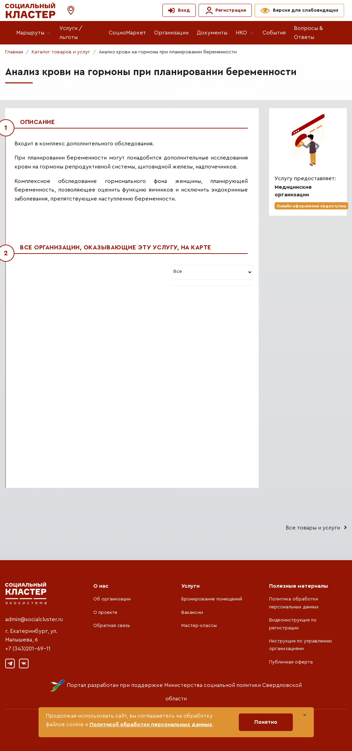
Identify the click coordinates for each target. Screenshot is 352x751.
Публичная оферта (291, 662)
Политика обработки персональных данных (294, 603)
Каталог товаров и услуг (61, 52)
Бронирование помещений (211, 599)
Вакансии (192, 612)
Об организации (112, 599)
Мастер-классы (199, 625)
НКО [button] (241, 32)
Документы (212, 32)
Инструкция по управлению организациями (300, 645)
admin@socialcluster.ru (34, 619)
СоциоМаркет (127, 32)
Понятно (265, 722)
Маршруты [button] (30, 32)
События (274, 32)
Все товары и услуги (316, 528)
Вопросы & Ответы (308, 32)
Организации (171, 32)
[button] (67, 10)
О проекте (105, 612)
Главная (14, 52)
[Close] (304, 715)
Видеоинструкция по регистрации (293, 624)
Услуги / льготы (71, 32)
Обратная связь (111, 625)
